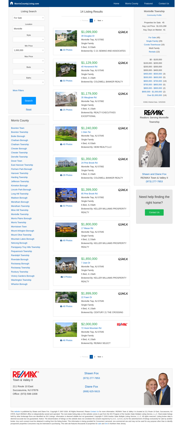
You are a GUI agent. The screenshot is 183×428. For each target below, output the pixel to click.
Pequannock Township (21, 251)
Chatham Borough (19, 140)
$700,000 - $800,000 (153, 84)
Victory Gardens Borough (23, 276)
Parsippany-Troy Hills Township (25, 247)
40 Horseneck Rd (89, 66)
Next (99, 20)
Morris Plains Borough (21, 218)
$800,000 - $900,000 (153, 88)
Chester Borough (19, 148)
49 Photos (67, 240)
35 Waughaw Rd (89, 97)
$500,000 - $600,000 (153, 77)
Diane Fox (91, 386)
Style (29, 35)
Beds (29, 67)
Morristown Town (19, 226)
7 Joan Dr (85, 263)
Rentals (152, 52)
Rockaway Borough (20, 263)
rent (106, 424)
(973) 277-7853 (154, 181)
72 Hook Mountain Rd (91, 328)
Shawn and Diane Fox (154, 174)
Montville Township (20, 214)
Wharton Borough (19, 284)
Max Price (29, 57)
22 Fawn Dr (86, 297)
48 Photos (67, 144)
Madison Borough (19, 198)
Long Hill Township (19, 194)
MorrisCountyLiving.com (26, 3)
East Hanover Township (22, 165)
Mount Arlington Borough (22, 231)
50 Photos (67, 81)
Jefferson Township (20, 181)
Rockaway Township (20, 267)
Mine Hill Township (19, 210)
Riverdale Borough (19, 259)
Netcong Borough (19, 243)
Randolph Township (20, 255)
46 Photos (67, 340)
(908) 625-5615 (91, 391)
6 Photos (68, 277)
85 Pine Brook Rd (89, 193)
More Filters (18, 90)
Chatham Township (20, 144)
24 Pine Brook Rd (89, 163)
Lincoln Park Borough (21, 189)
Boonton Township (19, 132)
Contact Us (164, 3)
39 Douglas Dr (88, 36)
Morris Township (18, 222)
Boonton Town (17, 128)
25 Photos (67, 110)
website (17, 411)
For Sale (152, 37)
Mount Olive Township (21, 235)
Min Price (29, 46)
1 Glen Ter (86, 132)
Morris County (131, 3)
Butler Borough (18, 136)
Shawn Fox (91, 373)
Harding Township (19, 177)
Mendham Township (20, 206)
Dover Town (16, 161)
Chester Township (19, 152)
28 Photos (67, 175)
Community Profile (154, 15)
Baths (28, 78)
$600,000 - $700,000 (153, 81)
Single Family (152, 41)
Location (28, 24)
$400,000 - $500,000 (153, 74)
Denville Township (19, 157)
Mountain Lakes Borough (22, 239)
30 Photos (67, 50)
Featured (148, 3)
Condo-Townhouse (152, 45)
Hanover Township (19, 173)
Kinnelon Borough (19, 185)
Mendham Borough (20, 202)
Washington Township (21, 280)
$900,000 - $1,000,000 (152, 92)
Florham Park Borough (21, 169)
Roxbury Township (19, 272)
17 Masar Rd (87, 228)
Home (116, 3)
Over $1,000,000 (154, 95)
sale (99, 424)
